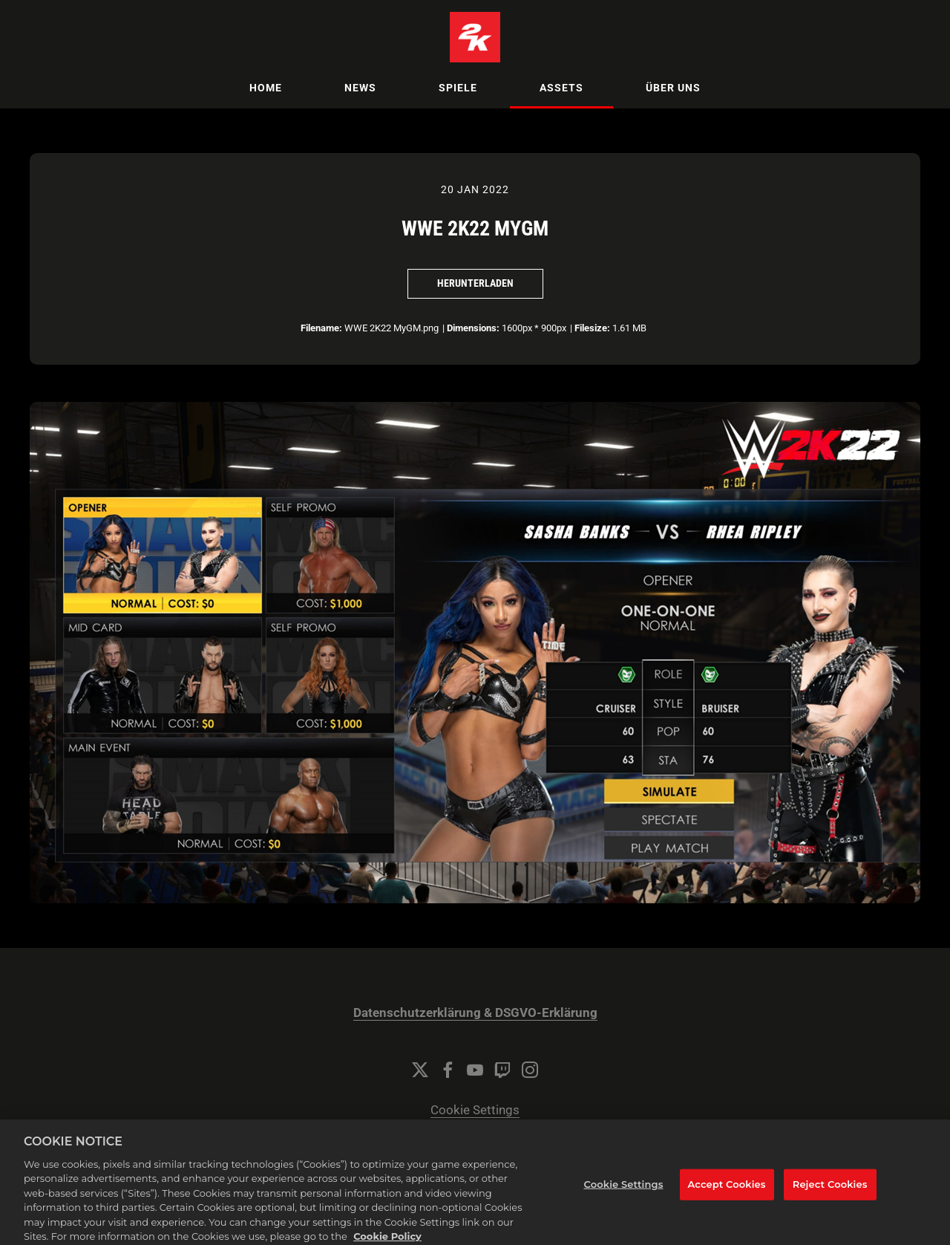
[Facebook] (447, 1070)
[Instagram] (530, 1070)
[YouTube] (475, 1070)
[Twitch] (502, 1070)
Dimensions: (473, 328)
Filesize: (592, 328)
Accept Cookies (727, 1195)
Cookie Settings (475, 1110)
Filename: (321, 328)
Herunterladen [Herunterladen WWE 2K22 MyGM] (475, 283)
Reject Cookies (830, 1195)
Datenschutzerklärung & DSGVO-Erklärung (475, 1013)
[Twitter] (420, 1070)
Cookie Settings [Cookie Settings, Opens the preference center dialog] (624, 1195)
